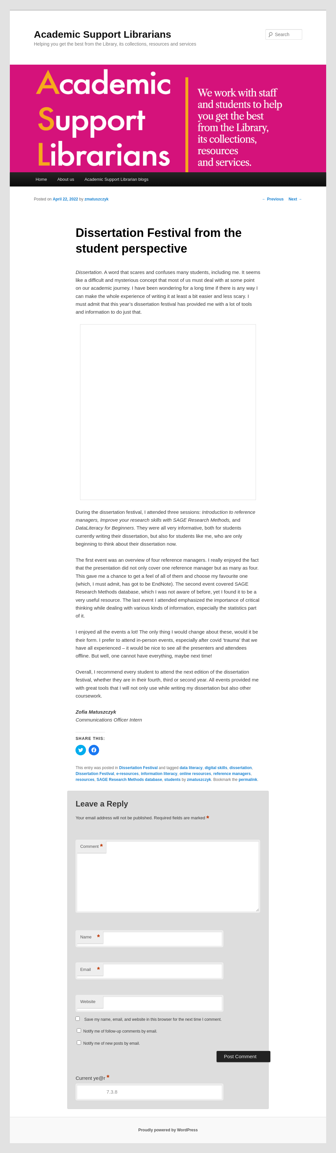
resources (84, 779)
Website (87, 1001)
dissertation (240, 767)
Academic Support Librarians (102, 34)
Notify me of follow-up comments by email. (120, 1031)
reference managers (232, 773)
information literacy (159, 773)
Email (90, 970)
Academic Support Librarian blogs (116, 179)
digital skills (216, 767)
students (172, 779)
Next (295, 199)
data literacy (190, 767)
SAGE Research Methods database (129, 779)
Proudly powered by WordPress (168, 1130)
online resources (195, 773)
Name (90, 937)
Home (41, 179)
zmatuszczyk (96, 199)
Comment (91, 846)
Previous (273, 199)
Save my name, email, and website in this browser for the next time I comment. (153, 1019)
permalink (248, 779)
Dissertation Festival (138, 767)
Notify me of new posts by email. (111, 1043)
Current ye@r (92, 1078)
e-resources (127, 773)
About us (65, 179)
